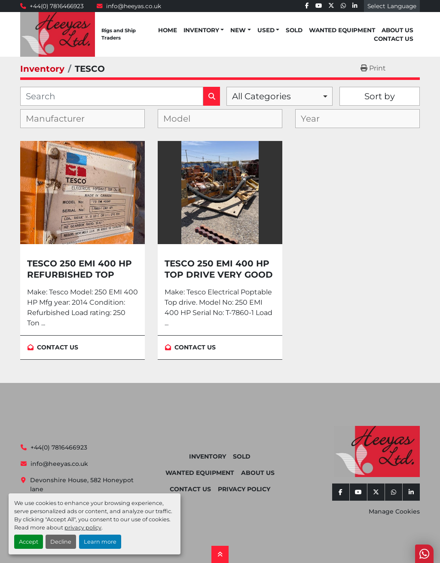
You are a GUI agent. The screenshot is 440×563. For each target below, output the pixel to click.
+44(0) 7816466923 (57, 6)
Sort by (379, 96)
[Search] (111, 96)
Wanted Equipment (342, 30)
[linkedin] (355, 6)
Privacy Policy (244, 489)
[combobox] (279, 96)
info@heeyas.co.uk (133, 6)
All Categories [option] (261, 96)
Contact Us (393, 38)
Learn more (100, 542)
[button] (203, 30)
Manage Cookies (394, 511)
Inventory (201, 30)
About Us (397, 30)
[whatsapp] (343, 6)
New (238, 30)
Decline (60, 542)
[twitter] (331, 6)
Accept (28, 542)
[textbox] (62, 118)
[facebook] (307, 6)
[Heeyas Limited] (377, 451)
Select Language (391, 6)
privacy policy (82, 527)
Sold (294, 30)
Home (167, 30)
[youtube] (318, 6)
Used (266, 30)
